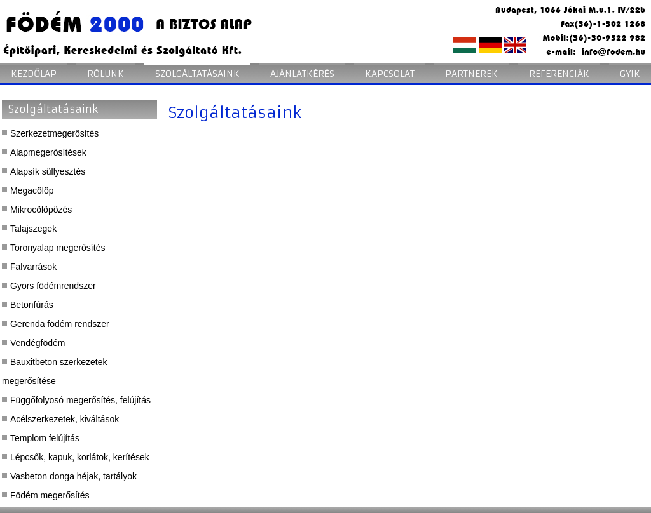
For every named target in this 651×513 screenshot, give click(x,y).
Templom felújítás (44, 438)
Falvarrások (33, 267)
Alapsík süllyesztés (47, 171)
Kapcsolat (390, 73)
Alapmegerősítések (48, 152)
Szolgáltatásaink (197, 73)
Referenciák (559, 73)
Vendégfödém (37, 343)
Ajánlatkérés (302, 73)
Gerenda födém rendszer (59, 324)
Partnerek (471, 73)
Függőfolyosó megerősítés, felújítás (80, 400)
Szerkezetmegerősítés (54, 133)
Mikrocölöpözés (41, 209)
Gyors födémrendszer (53, 286)
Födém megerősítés (50, 495)
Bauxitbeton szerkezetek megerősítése (54, 371)
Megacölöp (32, 190)
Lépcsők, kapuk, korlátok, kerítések (79, 457)
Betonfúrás (31, 305)
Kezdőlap (34, 73)
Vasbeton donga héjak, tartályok (73, 476)
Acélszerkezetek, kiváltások (64, 419)
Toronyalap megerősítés (57, 248)
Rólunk (105, 73)
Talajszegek (33, 228)
